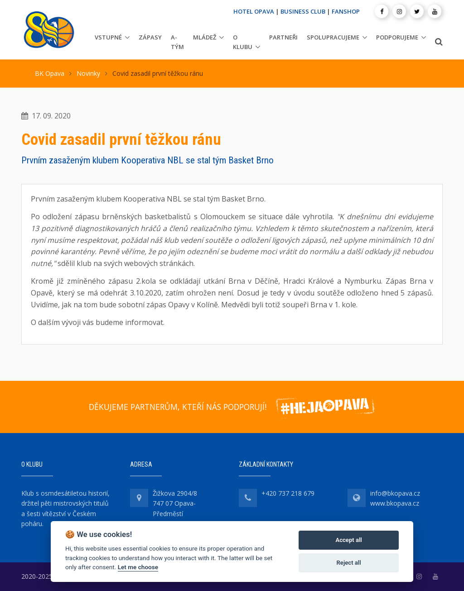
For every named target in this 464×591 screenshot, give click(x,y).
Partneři (283, 37)
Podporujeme (397, 37)
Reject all (349, 562)
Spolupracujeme (333, 37)
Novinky (88, 73)
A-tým (177, 42)
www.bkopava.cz (394, 503)
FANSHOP (346, 11)
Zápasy (150, 37)
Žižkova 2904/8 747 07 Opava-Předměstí (175, 503)
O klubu (242, 42)
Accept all (348, 540)
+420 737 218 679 (287, 493)
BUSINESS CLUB (302, 11)
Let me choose (138, 567)
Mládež (204, 37)
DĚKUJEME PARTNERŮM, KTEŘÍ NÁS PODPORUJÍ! (177, 406)
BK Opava (49, 73)
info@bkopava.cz (395, 493)
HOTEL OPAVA (253, 11)
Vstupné (108, 37)
